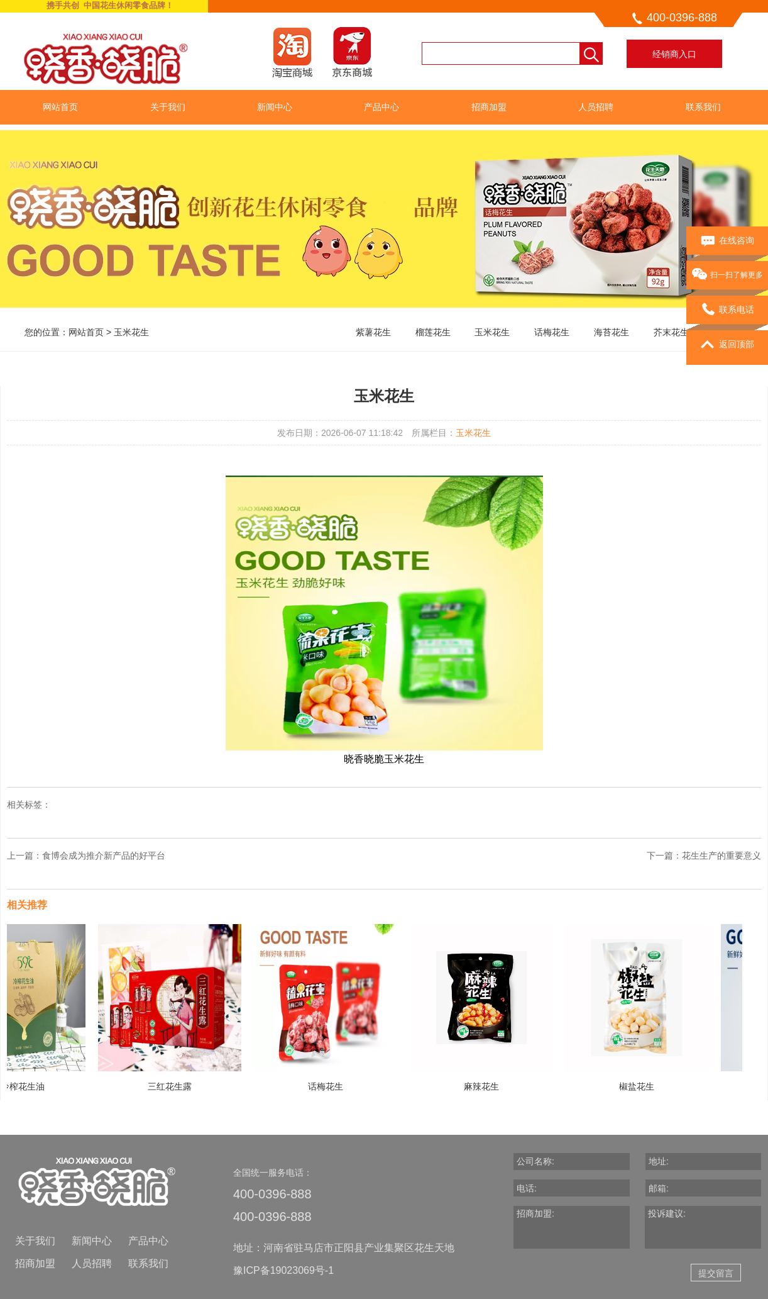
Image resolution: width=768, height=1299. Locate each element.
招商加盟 (489, 107)
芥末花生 (671, 332)
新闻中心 (274, 107)
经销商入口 (674, 54)
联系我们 (703, 107)
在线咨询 (727, 240)
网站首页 (60, 107)
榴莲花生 (433, 332)
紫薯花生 (373, 332)
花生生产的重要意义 (721, 855)
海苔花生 (611, 332)
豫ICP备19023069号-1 (283, 1270)
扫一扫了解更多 (727, 275)
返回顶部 (727, 344)
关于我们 (167, 107)
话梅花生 (551, 332)
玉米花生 (131, 332)
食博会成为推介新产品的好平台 (103, 855)
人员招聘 (595, 107)
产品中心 (381, 107)
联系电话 (727, 310)
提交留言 (715, 1273)
